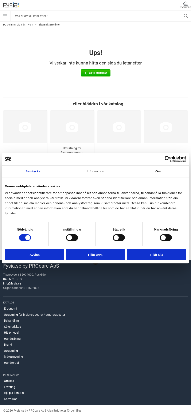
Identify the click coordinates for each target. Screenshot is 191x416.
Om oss (9, 380)
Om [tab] (158, 171)
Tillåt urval (96, 254)
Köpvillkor (10, 399)
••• (5, 16)
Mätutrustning (13, 356)
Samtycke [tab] (33, 171)
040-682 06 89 (12, 279)
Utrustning (11, 350)
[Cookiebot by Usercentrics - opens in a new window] (167, 159)
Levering (9, 387)
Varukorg (185, 4)
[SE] (11, 5)
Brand (8, 344)
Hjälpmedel (11, 332)
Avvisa (35, 254)
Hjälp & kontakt (14, 393)
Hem (30, 24)
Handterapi (11, 362)
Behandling (11, 320)
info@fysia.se (12, 283)
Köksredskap (12, 326)
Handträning (12, 338)
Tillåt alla (156, 254)
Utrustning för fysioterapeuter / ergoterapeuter (34, 314)
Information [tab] (95, 171)
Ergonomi (10, 308)
